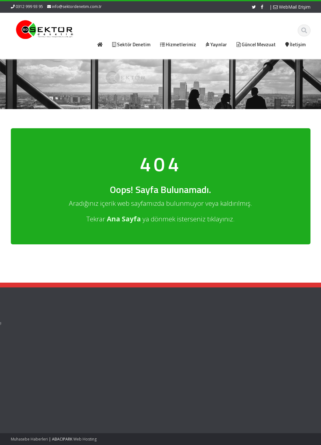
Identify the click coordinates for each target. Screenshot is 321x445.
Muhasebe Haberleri (29, 439)
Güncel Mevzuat (104, 341)
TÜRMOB (174, 341)
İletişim (95, 346)
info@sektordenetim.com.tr (77, 6)
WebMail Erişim (291, 7)
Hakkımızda (100, 329)
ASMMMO (175, 334)
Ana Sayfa (99, 323)
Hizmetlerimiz (102, 334)
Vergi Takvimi (179, 346)
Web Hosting (85, 439)
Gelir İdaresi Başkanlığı (188, 323)
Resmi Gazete (179, 329)
